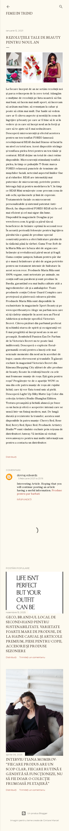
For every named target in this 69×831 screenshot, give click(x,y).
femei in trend (19, 13)
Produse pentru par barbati (39, 492)
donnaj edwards (27, 475)
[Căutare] (61, 5)
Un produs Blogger (34, 813)
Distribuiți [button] (11, 456)
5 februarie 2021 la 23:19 (30, 478)
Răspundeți (24, 499)
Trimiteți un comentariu (32, 657)
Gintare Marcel (51, 820)
